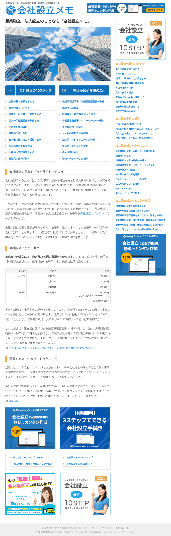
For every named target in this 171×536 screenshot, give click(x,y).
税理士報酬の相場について (129, 124)
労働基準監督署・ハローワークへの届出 (83, 120)
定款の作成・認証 (18, 133)
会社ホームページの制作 (75, 158)
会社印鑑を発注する (19, 108)
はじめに (14, 400)
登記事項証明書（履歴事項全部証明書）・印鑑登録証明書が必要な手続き (50, 348)
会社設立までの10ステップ (80, 457)
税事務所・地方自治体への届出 (78, 114)
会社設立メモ (99, 532)
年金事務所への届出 (72, 127)
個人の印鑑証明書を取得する (24, 120)
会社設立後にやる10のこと (80, 464)
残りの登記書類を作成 (20, 146)
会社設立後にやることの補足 (133, 200)
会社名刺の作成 (70, 152)
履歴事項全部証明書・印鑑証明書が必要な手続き (139, 225)
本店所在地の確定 (18, 127)
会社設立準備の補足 (128, 118)
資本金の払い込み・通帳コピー (25, 139)
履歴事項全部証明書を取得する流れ (133, 210)
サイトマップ (128, 531)
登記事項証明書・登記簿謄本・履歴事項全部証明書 (140, 220)
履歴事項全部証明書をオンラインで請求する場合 (139, 215)
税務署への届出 (70, 108)
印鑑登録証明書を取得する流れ (131, 206)
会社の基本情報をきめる (21, 101)
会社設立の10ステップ (93, 213)
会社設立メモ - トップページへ (28, 457)
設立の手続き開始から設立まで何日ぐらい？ (137, 129)
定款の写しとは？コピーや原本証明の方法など (138, 229)
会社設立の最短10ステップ (132, 63)
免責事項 (68, 531)
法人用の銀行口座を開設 (75, 133)
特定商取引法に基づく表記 (49, 531)
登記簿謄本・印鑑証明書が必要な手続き (32, 464)
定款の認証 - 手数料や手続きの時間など (135, 138)
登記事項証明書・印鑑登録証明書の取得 (83, 101)
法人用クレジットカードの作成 (78, 139)
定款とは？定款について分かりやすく (134, 133)
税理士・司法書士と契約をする (25, 114)
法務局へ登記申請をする (21, 152)
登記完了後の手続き (19, 158)
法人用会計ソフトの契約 (75, 146)
